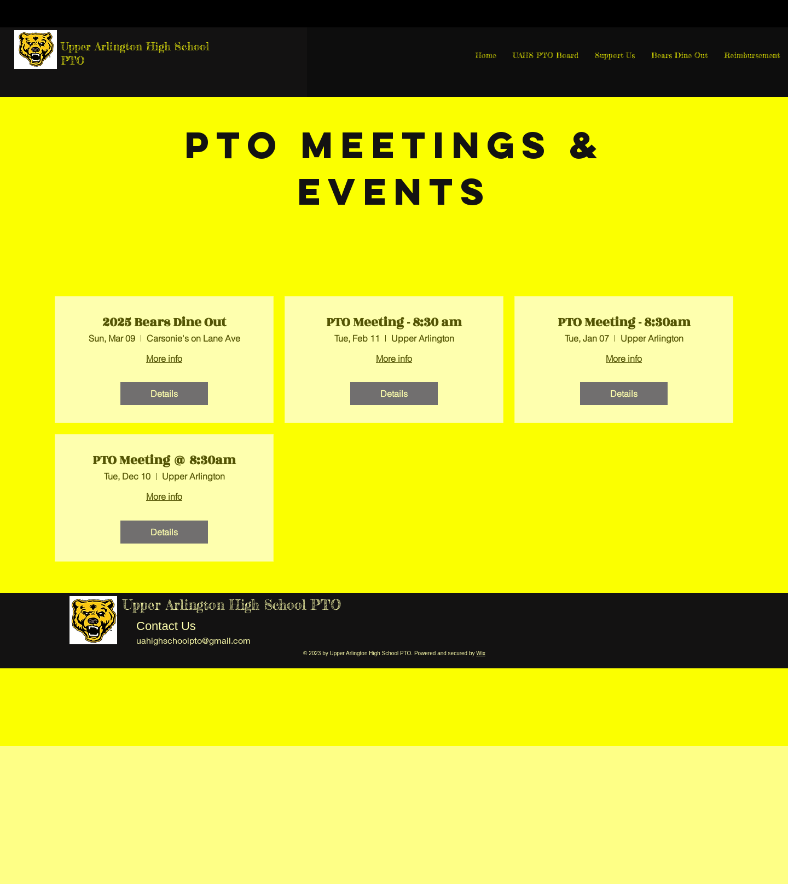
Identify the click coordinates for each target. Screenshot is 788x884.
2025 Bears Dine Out (164, 322)
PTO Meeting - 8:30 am (394, 322)
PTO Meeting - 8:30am (624, 322)
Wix (480, 653)
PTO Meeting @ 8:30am (164, 460)
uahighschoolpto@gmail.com (193, 640)
